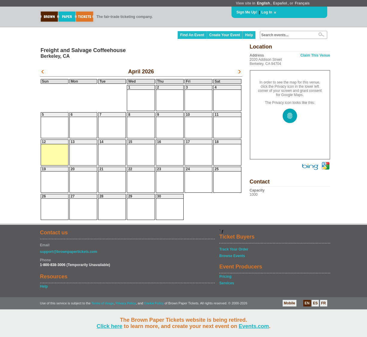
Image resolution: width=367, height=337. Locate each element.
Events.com (254, 326)
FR (323, 303)
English (263, 3)
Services (226, 283)
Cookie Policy (154, 303)
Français (302, 3)
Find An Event (192, 35)
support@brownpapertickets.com (68, 252)
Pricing (225, 276)
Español (280, 3)
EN (307, 303)
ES (315, 303)
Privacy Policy (125, 303)
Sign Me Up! (247, 12)
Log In (266, 12)
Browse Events (232, 256)
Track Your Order (233, 249)
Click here (109, 326)
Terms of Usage (103, 303)
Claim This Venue (315, 55)
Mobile (289, 303)
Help (249, 35)
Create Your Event (224, 35)
